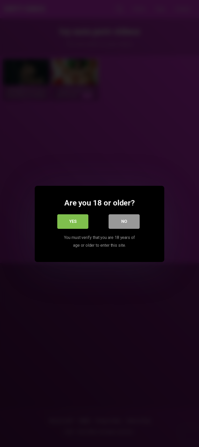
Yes (73, 220)
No (124, 220)
